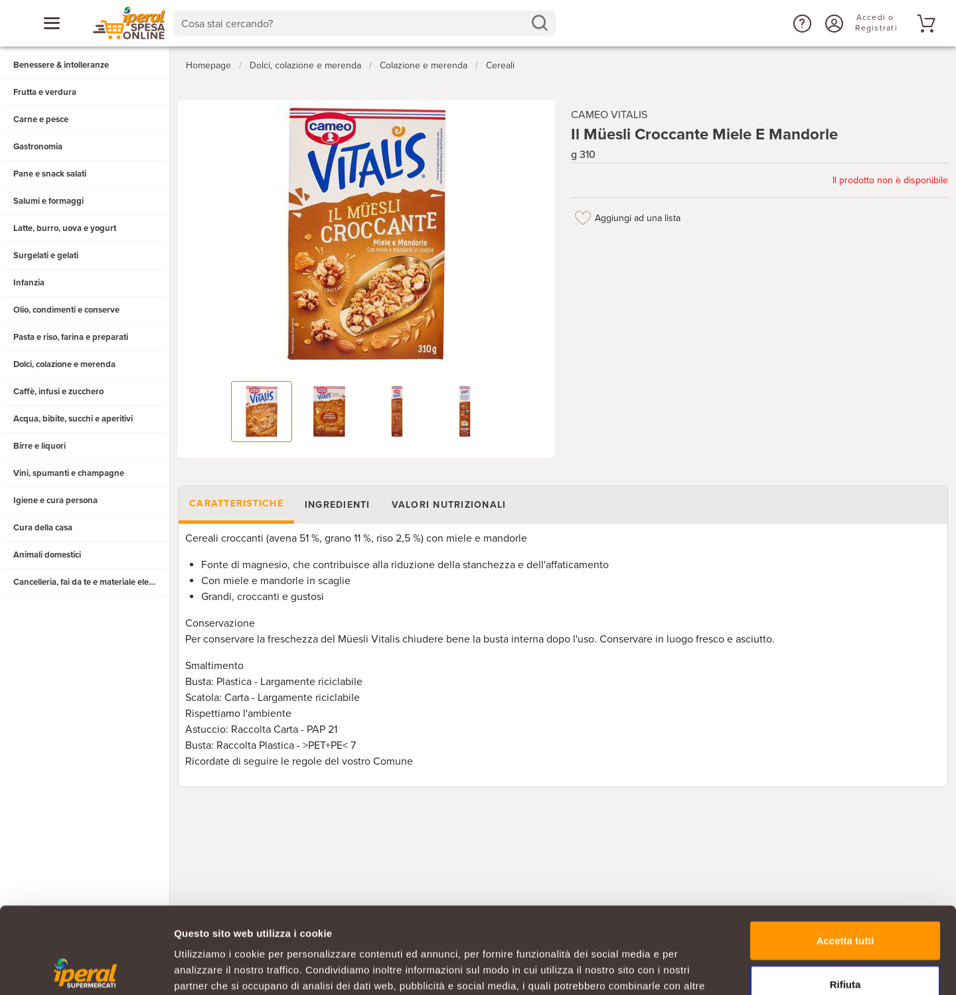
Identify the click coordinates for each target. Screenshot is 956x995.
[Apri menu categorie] (52, 23)
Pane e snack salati (49, 174)
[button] (801, 23)
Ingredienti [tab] (337, 504)
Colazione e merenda (423, 65)
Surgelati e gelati (45, 255)
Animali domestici (47, 555)
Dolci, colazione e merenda (64, 364)
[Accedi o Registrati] (832, 23)
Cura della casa (42, 527)
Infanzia (28, 282)
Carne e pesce (40, 119)
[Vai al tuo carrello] (924, 23)
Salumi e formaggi (48, 201)
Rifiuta (845, 897)
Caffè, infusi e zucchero (58, 391)
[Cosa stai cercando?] (353, 23)
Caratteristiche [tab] (236, 503)
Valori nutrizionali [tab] (449, 504)
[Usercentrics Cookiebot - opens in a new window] (86, 969)
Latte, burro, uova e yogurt (64, 228)
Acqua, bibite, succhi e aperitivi (73, 419)
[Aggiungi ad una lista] (583, 218)
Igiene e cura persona (55, 500)
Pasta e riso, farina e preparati (70, 337)
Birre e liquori (39, 446)
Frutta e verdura (44, 92)
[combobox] (364, 23)
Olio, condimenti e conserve (66, 310)
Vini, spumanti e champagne (68, 473)
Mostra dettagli (698, 968)
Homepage (208, 65)
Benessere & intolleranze (61, 65)
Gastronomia (37, 146)
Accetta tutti (845, 854)
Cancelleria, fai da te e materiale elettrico (90, 582)
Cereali (500, 65)
